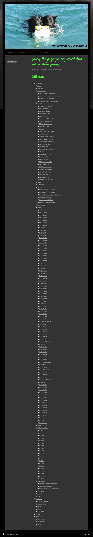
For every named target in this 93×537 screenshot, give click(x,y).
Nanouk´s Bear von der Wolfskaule (49, 488)
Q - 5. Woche (43, 329)
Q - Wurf (41, 438)
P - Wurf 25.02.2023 (45, 362)
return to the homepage (55, 69)
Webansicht (86, 534)
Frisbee (41, 129)
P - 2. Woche (43, 359)
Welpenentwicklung (43, 428)
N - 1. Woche (43, 400)
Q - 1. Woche (43, 339)
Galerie (40, 103)
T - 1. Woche (43, 281)
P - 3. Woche (43, 357)
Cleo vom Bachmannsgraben (47, 202)
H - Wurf (41, 461)
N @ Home (42, 382)
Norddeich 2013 (43, 116)
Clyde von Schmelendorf (46, 486)
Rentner (40, 187)
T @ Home (42, 263)
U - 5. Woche (43, 250)
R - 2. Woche (43, 316)
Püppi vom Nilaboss (45, 197)
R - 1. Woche (43, 319)
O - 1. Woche (43, 377)
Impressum (39, 516)
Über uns (40, 88)
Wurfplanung (41, 205)
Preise (39, 506)
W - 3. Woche (43, 220)
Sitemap (15, 534)
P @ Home (42, 344)
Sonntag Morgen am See (46, 136)
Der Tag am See (44, 108)
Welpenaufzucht (42, 425)
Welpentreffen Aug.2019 (46, 179)
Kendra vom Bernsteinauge (47, 98)
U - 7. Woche (43, 245)
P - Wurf (41, 440)
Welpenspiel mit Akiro (45, 167)
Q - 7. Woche (43, 326)
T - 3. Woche (43, 276)
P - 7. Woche (43, 347)
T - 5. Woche (43, 271)
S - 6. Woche (43, 288)
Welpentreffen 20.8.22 (45, 106)
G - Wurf (41, 463)
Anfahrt (40, 494)
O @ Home (42, 364)
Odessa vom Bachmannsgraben (48, 101)
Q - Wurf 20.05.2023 (45, 342)
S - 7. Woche (43, 286)
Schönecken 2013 (44, 113)
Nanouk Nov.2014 (44, 126)
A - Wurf (41, 478)
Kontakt (38, 514)
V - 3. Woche (43, 238)
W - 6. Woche (43, 212)
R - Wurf (41, 435)
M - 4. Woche (43, 415)
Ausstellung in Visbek (45, 172)
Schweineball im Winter (46, 121)
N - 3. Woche (43, 395)
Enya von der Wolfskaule (46, 200)
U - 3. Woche (43, 255)
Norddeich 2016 (43, 157)
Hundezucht (39, 83)
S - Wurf (41, 433)
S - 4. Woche (43, 293)
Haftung (40, 524)
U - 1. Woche (43, 260)
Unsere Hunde (42, 91)
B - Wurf (41, 476)
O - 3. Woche (43, 372)
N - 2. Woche (43, 397)
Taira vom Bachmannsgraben (47, 93)
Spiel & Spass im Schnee (46, 131)
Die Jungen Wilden (44, 111)
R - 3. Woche (43, 314)
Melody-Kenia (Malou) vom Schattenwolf (50, 195)
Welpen (40, 207)
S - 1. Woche (43, 301)
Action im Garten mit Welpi (46, 149)
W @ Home (42, 210)
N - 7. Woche (43, 385)
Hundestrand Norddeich (46, 144)
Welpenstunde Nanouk (45, 124)
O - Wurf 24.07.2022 (45, 380)
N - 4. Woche (43, 392)
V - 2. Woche (43, 240)
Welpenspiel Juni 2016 (45, 162)
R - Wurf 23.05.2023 (45, 321)
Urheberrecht (41, 521)
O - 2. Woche (43, 374)
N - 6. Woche (43, 387)
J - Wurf (41, 456)
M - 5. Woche (43, 412)
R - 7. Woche (43, 306)
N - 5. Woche (43, 390)
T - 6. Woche (43, 268)
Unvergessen (41, 481)
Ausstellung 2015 (44, 134)
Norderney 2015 (43, 146)
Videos (39, 182)
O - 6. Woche (43, 367)
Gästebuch (41, 491)
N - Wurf (41, 445)
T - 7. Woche (43, 266)
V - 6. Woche (43, 230)
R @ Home (42, 304)
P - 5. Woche (43, 352)
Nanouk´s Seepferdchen (46, 139)
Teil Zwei (41, 151)
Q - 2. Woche (43, 336)
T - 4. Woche (43, 273)
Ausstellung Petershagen (46, 141)
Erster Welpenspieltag (45, 154)
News (39, 86)
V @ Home (42, 228)
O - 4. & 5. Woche (44, 369)
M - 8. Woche (43, 405)
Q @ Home (42, 324)
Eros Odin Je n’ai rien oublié (47, 192)
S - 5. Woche (43, 291)
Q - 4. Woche (43, 331)
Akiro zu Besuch (44, 164)
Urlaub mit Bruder (44, 159)
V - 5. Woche (43, 233)
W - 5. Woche (43, 215)
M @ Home (42, 402)
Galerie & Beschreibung (44, 501)
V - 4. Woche (43, 235)
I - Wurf (41, 458)
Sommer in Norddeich (45, 169)
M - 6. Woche (43, 410)
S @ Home (42, 283)
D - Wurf (41, 471)
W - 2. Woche (43, 222)
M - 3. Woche (43, 418)
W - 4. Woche (43, 217)
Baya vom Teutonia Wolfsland (47, 189)
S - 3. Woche (43, 296)
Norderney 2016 (43, 174)
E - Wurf (41, 468)
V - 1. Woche (43, 243)
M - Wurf (41, 448)
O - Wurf (41, 443)
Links (39, 496)
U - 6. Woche (43, 248)
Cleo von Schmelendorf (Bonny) (48, 483)
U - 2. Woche (43, 258)
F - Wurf (41, 466)
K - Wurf (41, 453)
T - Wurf (41, 430)
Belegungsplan (42, 504)
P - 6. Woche (43, 349)
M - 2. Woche (43, 420)
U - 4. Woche (43, 253)
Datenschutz (41, 519)
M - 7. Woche (43, 407)
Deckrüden (41, 184)
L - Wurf (41, 450)
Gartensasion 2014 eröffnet (47, 119)
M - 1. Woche (43, 423)
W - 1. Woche (43, 225)
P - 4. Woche (43, 354)
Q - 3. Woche (43, 334)
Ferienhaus (39, 499)
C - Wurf (41, 473)
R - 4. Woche (43, 311)
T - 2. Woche (43, 278)
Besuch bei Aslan (44, 177)
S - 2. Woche (43, 298)
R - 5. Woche (43, 309)
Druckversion (8, 534)
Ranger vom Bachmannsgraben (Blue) (50, 96)
